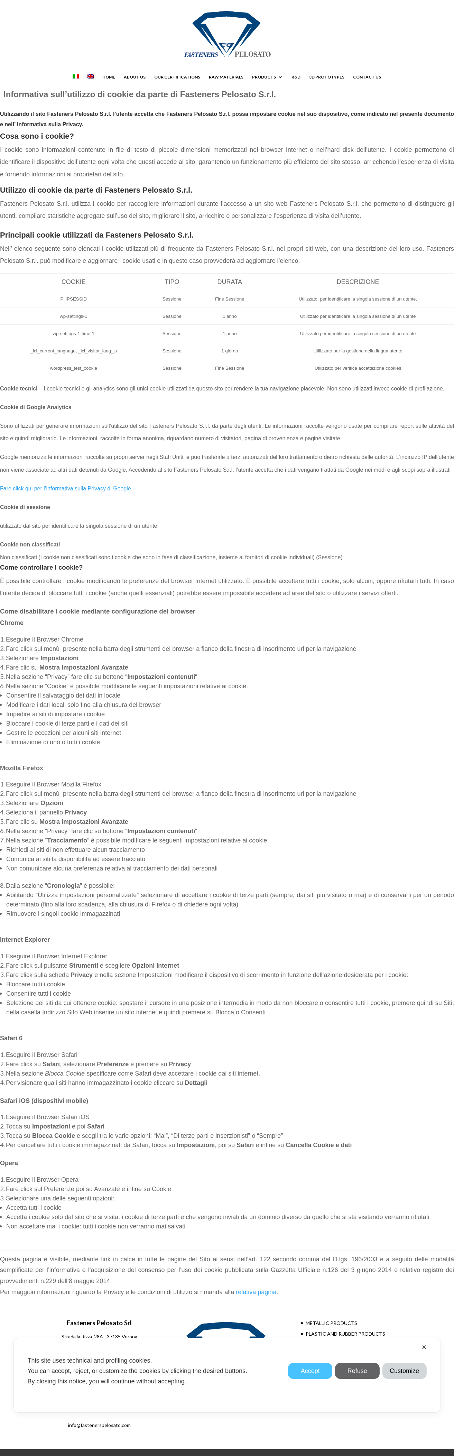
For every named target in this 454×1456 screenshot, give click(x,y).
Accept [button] (310, 1370)
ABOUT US (135, 77)
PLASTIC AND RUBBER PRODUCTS (345, 1334)
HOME (108, 77)
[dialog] (226, 1375)
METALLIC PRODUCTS (331, 1323)
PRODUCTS (264, 77)
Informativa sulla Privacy (48, 124)
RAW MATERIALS (226, 77)
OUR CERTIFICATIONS (177, 77)
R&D (295, 77)
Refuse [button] (357, 1370)
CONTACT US (367, 77)
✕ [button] (424, 1347)
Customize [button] (404, 1370)
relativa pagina (256, 1292)
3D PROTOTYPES (326, 77)
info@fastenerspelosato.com (99, 1425)
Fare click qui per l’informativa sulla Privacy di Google (65, 488)
